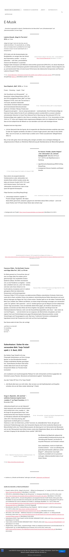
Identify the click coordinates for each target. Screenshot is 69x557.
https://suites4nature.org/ (57, 518)
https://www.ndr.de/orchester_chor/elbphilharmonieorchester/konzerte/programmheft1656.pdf (30, 529)
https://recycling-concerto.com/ (16, 462)
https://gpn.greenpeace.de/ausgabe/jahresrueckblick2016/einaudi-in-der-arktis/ (26, 496)
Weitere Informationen (34, 555)
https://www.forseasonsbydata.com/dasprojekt (31, 212)
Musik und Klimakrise (12, 10)
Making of (14, 76)
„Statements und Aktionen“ (43, 477)
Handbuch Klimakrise (30, 10)
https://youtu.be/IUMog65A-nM (43, 58)
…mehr (42, 10)
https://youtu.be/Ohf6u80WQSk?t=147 (55, 522)
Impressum (8, 14)
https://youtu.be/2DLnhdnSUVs (14, 492)
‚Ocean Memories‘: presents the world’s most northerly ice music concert (30, 75)
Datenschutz (52, 10)
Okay (62, 551)
